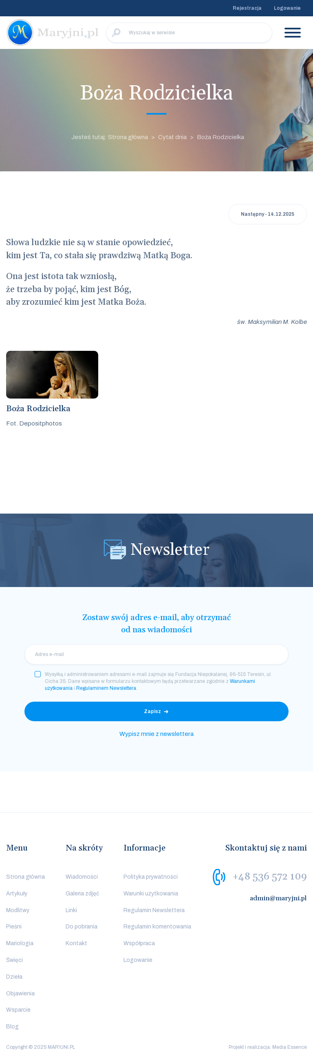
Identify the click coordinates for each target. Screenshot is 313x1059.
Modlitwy (17, 910)
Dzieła (14, 977)
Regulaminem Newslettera (106, 688)
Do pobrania (81, 927)
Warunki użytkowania (150, 894)
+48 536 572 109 (269, 877)
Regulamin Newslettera (154, 910)
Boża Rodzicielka (220, 137)
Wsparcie (18, 1010)
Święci (14, 960)
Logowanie (287, 8)
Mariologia (19, 943)
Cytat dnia (172, 137)
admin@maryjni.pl (278, 898)
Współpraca (139, 943)
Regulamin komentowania (157, 927)
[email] (156, 654)
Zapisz (152, 711)
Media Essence (289, 1047)
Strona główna (25, 877)
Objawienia (20, 993)
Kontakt (76, 943)
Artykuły (16, 894)
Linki (71, 910)
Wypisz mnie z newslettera (156, 734)
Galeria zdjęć (82, 894)
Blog (12, 1027)
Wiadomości (82, 877)
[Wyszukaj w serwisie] (189, 32)
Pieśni (14, 927)
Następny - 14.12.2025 (267, 214)
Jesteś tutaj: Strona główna (109, 137)
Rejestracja (247, 8)
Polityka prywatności (150, 877)
